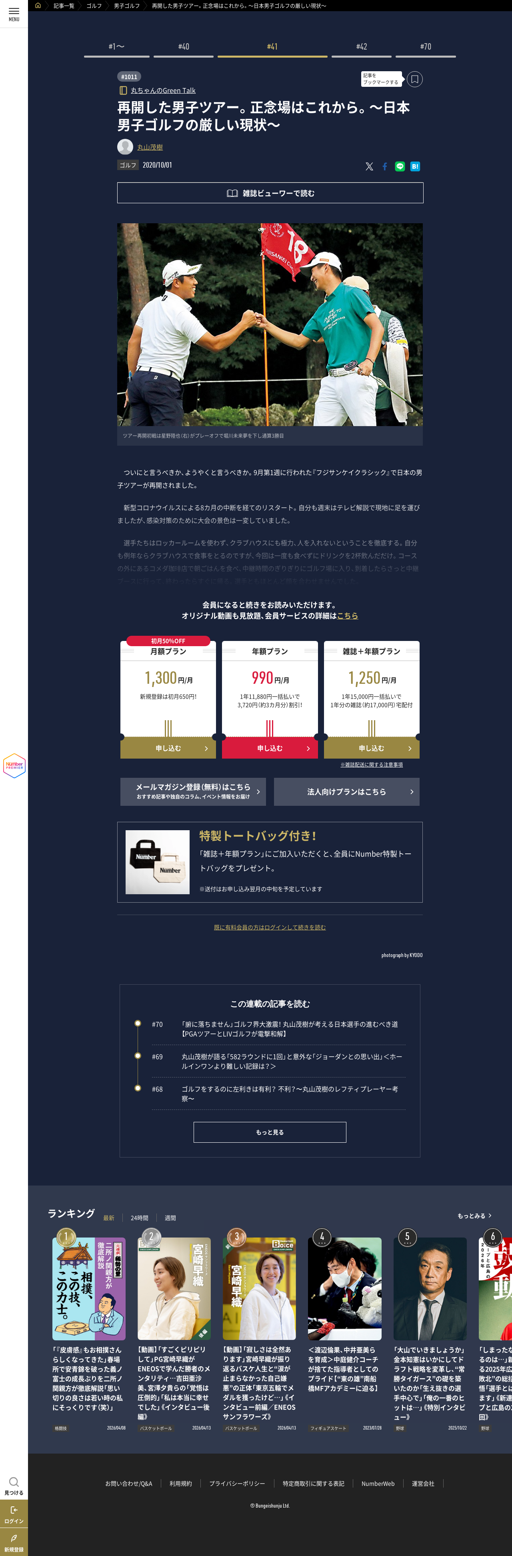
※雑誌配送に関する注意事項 (371, 765)
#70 (425, 47)
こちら (347, 615)
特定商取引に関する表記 (313, 1483)
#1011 (129, 76)
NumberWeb (378, 1483)
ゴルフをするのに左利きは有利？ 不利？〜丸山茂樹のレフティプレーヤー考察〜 (275, 1093)
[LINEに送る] (400, 166)
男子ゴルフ (127, 5)
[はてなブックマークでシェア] (415, 166)
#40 (183, 47)
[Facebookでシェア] (385, 166)
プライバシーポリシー (237, 1483)
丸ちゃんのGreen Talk (163, 89)
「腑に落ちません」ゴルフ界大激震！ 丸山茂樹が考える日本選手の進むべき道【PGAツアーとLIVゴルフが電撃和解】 (275, 1028)
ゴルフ (94, 5)
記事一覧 (64, 5)
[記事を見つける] (14, 1485)
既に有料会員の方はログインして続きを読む (270, 927)
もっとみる (472, 1216)
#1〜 (117, 47)
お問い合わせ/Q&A (128, 1483)
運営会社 (423, 1483)
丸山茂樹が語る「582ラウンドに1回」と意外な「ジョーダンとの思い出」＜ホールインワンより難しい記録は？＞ (277, 1061)
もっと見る (270, 1132)
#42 (361, 47)
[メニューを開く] (14, 14)
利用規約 (181, 1483)
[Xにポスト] (370, 166)
